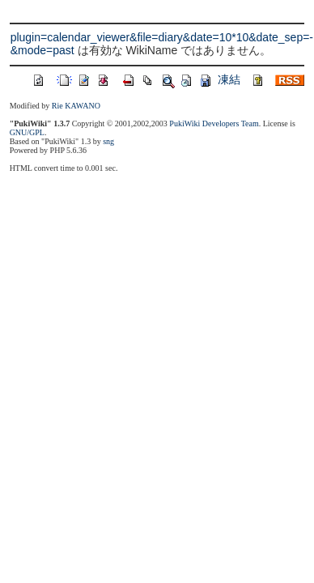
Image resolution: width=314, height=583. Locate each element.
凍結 (229, 79)
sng (108, 141)
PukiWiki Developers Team (213, 123)
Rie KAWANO (76, 105)
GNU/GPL (27, 132)
